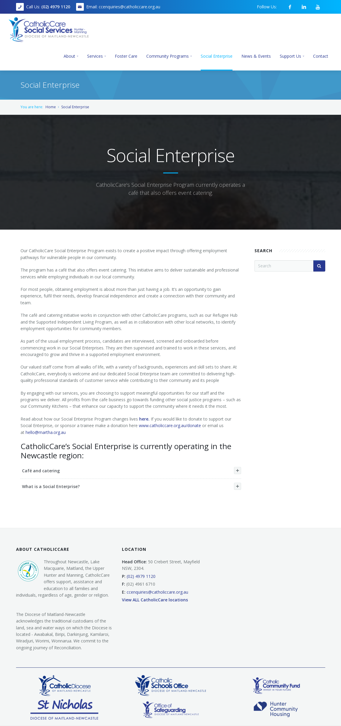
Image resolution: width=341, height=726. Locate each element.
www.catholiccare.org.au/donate (170, 425)
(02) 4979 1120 (55, 7)
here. (145, 419)
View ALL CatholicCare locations (155, 600)
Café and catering (131, 470)
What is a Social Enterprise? (131, 486)
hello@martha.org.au (46, 432)
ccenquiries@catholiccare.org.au (129, 7)
